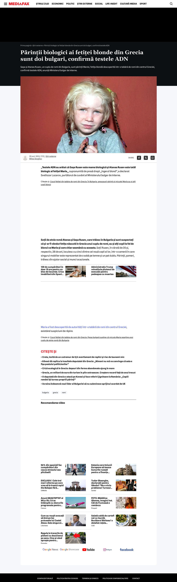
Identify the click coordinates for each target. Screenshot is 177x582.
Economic (57, 4)
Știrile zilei (42, 4)
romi (64, 392)
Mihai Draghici (35, 159)
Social (99, 4)
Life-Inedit (111, 4)
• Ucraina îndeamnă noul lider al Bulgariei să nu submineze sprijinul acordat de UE (83, 384)
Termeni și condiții (90, 578)
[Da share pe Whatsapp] (153, 158)
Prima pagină (25, 45)
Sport (143, 4)
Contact (136, 578)
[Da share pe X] (146, 158)
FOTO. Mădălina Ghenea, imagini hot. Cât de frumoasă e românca (102, 502)
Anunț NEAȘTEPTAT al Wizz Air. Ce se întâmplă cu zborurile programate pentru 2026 (52, 502)
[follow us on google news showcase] (69, 550)
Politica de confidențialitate (115, 578)
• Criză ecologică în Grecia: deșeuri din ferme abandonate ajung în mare (77, 368)
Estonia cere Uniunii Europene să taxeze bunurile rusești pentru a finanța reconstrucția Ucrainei (101, 468)
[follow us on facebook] (126, 549)
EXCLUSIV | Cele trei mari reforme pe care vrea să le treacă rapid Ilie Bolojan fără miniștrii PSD (52, 484)
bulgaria (45, 392)
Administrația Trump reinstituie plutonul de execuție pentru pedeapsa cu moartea (102, 270)
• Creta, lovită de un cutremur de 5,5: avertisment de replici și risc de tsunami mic (82, 357)
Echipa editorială (45, 578)
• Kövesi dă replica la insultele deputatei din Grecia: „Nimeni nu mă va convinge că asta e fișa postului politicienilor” (86, 362)
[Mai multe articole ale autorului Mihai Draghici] (25, 158)
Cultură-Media (128, 4)
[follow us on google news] (50, 550)
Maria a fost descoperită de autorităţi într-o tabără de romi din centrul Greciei (83, 327)
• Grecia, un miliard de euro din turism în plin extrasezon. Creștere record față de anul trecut (88, 372)
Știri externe (84, 4)
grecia (55, 392)
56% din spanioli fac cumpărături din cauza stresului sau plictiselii (51, 468)
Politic (70, 4)
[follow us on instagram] (107, 550)
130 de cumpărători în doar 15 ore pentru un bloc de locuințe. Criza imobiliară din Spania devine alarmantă (52, 270)
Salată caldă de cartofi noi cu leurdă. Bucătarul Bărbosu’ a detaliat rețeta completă (102, 519)
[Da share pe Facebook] (139, 158)
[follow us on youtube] (88, 550)
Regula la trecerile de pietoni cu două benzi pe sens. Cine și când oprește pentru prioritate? (52, 537)
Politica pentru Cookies (67, 578)
